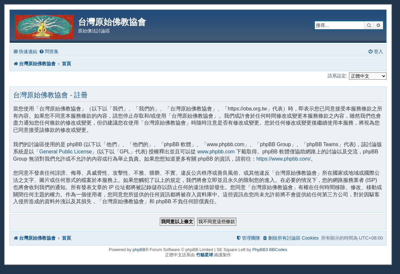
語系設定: (337, 75)
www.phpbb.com (216, 151)
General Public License (65, 151)
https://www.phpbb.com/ (283, 159)
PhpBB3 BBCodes (269, 249)
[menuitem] (49, 52)
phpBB (139, 249)
